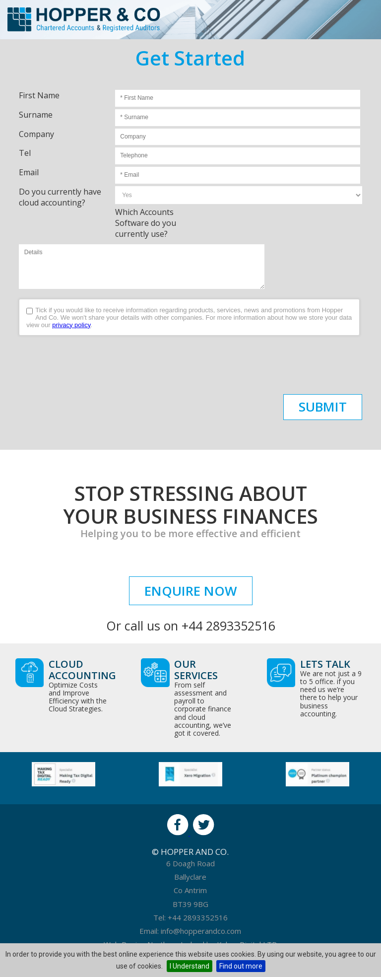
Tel (25, 152)
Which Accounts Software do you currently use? (145, 223)
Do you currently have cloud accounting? (60, 197)
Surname (36, 114)
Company (36, 134)
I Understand (189, 966)
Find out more (240, 966)
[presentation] (94, 365)
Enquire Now (190, 591)
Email (29, 172)
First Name (39, 95)
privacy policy (71, 325)
